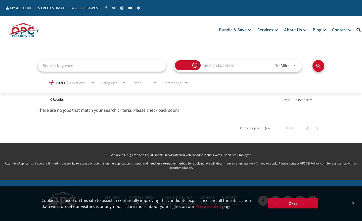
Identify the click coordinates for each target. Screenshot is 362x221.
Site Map (112, 197)
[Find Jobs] (318, 66)
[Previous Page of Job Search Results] (307, 128)
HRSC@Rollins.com (313, 163)
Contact (229, 197)
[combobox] (102, 66)
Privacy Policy (140, 197)
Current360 (227, 203)
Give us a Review (176, 197)
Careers (207, 197)
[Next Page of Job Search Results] (317, 128)
